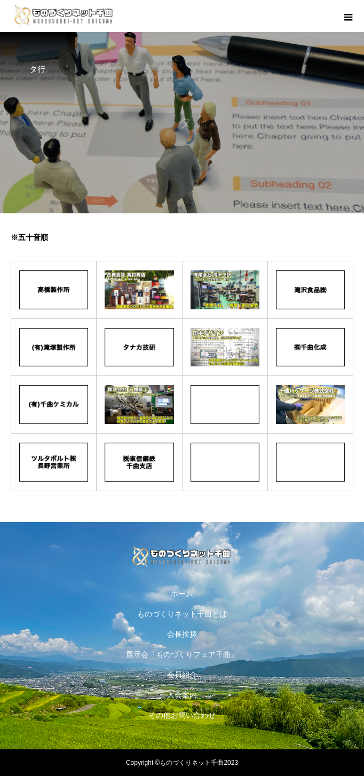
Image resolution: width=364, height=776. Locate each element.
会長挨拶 (182, 634)
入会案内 (182, 695)
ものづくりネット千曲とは (182, 614)
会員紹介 (182, 674)
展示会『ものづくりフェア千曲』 (182, 654)
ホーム (182, 593)
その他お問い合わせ (182, 715)
